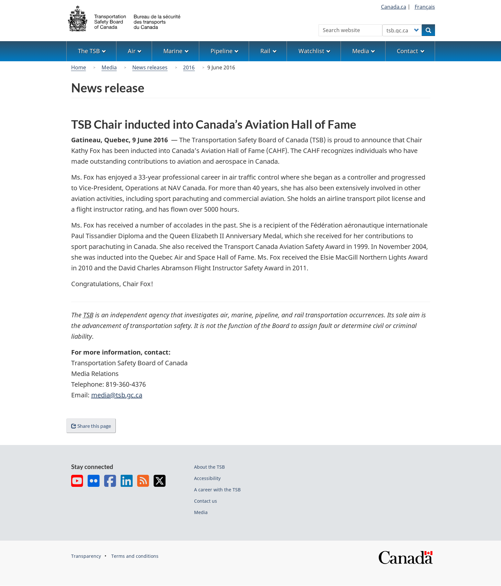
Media (109, 67)
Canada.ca (393, 6)
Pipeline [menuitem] (225, 51)
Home (78, 67)
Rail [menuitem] (268, 51)
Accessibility (207, 478)
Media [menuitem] (363, 51)
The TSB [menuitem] (92, 51)
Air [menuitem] (135, 51)
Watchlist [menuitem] (315, 51)
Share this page (92, 425)
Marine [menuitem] (176, 51)
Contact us (205, 501)
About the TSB (209, 467)
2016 (189, 67)
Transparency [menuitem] (86, 556)
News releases (150, 67)
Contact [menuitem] (410, 51)
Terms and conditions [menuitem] (134, 556)
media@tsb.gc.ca (116, 395)
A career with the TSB (217, 489)
